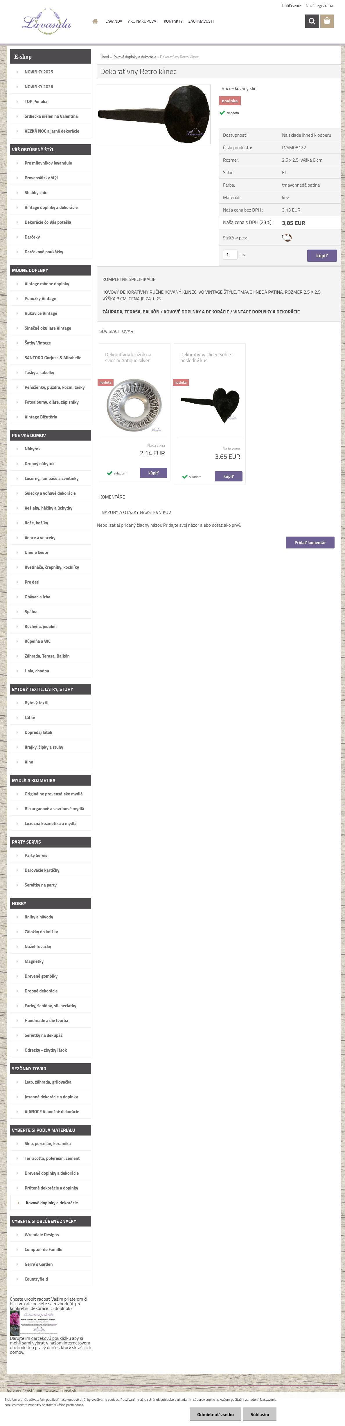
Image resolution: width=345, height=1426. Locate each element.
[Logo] (47, 21)
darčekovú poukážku (51, 1338)
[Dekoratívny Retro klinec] (153, 86)
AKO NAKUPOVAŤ (143, 21)
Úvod (105, 57)
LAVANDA (114, 21)
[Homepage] (94, 21)
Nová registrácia (319, 5)
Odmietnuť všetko (215, 1414)
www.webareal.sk (61, 1390)
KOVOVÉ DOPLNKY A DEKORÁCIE (196, 311)
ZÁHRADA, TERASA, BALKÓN (131, 311)
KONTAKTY (173, 21)
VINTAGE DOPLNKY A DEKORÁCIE (266, 311)
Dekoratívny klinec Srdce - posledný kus (207, 357)
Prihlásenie (291, 5)
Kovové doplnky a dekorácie (134, 57)
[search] (312, 21)
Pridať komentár (310, 542)
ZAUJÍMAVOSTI (201, 21)
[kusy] (230, 255)
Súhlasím (260, 1414)
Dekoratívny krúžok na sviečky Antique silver (128, 357)
